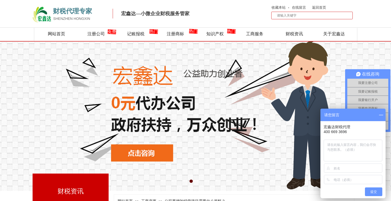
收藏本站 (279, 7)
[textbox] (308, 15)
